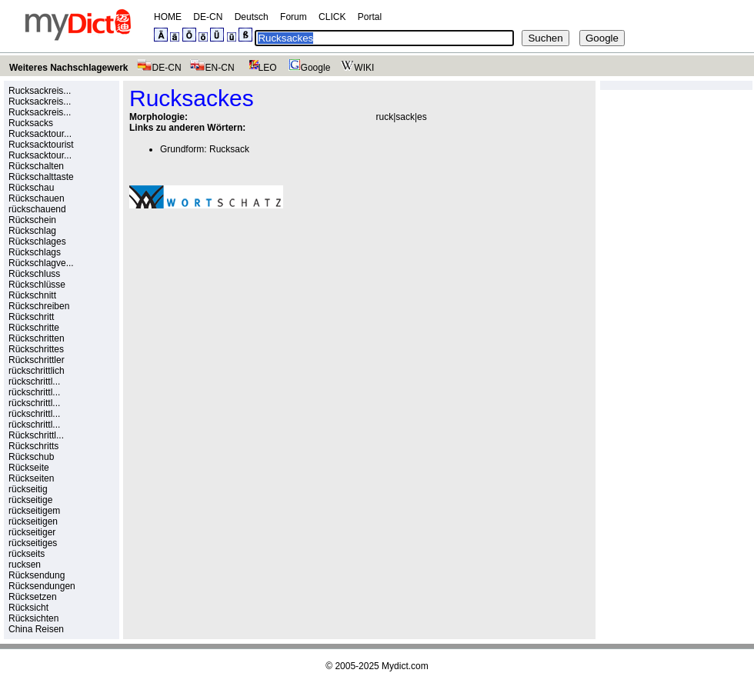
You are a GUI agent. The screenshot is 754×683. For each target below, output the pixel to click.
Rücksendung (36, 575)
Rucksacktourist (41, 144)
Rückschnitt (32, 295)
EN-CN (212, 67)
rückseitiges (32, 543)
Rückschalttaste (41, 177)
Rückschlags (34, 252)
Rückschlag (32, 230)
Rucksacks (30, 123)
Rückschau (31, 187)
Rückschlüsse (36, 284)
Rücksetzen (32, 596)
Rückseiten (31, 478)
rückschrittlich (36, 370)
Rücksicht (28, 607)
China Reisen (36, 629)
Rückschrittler (36, 360)
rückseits (26, 553)
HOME (168, 17)
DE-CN (207, 17)
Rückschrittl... (36, 435)
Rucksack (229, 149)
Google (308, 67)
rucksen (24, 564)
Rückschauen (36, 198)
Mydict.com (405, 666)
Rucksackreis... (39, 90)
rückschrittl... (34, 381)
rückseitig (28, 489)
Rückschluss (34, 273)
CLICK (332, 17)
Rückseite (28, 467)
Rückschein (32, 220)
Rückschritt (31, 317)
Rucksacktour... (40, 133)
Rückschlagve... (41, 263)
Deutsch (252, 17)
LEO (259, 67)
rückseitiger (31, 532)
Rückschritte (33, 327)
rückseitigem (34, 510)
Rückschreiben (38, 306)
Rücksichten (33, 618)
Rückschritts (33, 446)
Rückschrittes (36, 349)
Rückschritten (36, 338)
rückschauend (37, 209)
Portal (370, 17)
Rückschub (31, 456)
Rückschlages (37, 241)
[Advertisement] (258, 327)
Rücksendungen (41, 586)
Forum (293, 17)
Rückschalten (36, 166)
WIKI (356, 67)
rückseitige (30, 500)
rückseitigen (33, 521)
